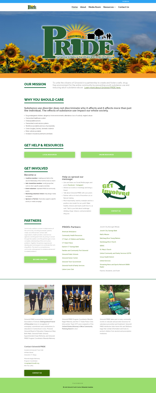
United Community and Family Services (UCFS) (115, 253)
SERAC (102, 246)
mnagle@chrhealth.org (31, 363)
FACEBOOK (125, 1)
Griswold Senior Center (70, 258)
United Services (105, 261)
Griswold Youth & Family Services (73, 265)
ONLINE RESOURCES (106, 154)
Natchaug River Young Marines (110, 238)
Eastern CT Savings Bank (70, 247)
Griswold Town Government (71, 262)
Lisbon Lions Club (68, 269)
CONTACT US (115, 211)
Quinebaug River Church (108, 242)
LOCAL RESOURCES (50, 154)
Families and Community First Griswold (75, 250)
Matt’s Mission (104, 234)
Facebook (71, 185)
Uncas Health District (107, 257)
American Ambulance (69, 231)
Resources (108, 7)
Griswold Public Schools (70, 254)
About (83, 7)
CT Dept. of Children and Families (73, 239)
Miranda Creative (87, 387)
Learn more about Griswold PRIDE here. (102, 87)
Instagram (79, 185)
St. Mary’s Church (105, 249)
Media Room (95, 7)
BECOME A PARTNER (40, 259)
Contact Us (123, 7)
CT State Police (67, 243)
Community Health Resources (72, 235)
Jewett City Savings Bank (108, 230)
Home (75, 7)
